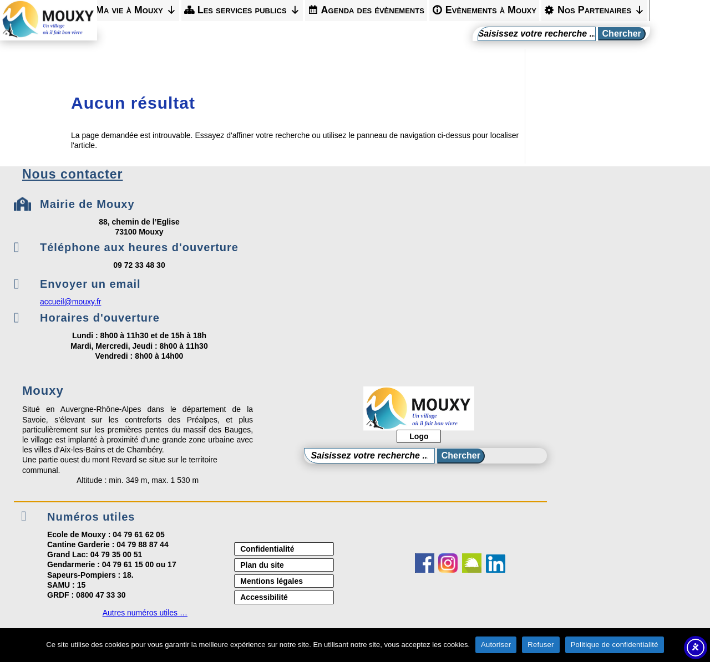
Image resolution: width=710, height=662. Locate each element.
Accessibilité (264, 597)
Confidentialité (267, 548)
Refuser (541, 644)
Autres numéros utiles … (145, 612)
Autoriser (496, 644)
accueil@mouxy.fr (70, 301)
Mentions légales (271, 581)
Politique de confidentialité (614, 644)
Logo (418, 436)
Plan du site (262, 565)
